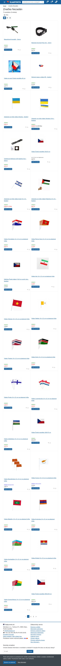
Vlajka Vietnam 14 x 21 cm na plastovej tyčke (17, 319)
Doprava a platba (35, 627)
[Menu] (4, 2)
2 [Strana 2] (30, 616)
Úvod (4, 6)
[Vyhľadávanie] (31, 2)
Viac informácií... (35, 642)
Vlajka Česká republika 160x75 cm (41, 432)
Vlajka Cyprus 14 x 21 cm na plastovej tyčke (43, 478)
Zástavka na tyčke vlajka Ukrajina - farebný (16, 117)
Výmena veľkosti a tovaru (37, 640)
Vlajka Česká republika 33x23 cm (40, 151)
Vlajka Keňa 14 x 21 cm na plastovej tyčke (43, 357)
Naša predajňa (7, 636)
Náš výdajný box (17, 636)
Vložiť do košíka (8, 49)
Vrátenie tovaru (34, 636)
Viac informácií (22, 662)
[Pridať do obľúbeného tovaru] (18, 50)
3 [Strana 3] (33, 616)
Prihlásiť (30, 651)
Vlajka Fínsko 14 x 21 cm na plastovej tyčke (16, 397)
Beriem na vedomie (9, 662)
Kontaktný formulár (8, 634)
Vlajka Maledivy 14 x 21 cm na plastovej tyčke (17, 519)
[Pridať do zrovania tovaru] (20, 50)
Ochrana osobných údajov (37, 630)
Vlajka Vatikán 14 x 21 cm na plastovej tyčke (43, 318)
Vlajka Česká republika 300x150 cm (41, 594)
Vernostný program (35, 634)
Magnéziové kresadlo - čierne (12, 39)
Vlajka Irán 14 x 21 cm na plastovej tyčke (42, 276)
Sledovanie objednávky (37, 632)
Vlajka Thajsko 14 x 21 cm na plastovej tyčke (16, 358)
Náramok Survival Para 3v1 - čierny (41, 42)
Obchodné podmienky (36, 629)
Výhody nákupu (34, 638)
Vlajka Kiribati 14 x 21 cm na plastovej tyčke (43, 558)
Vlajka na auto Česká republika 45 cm (14, 78)
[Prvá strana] (25, 616)
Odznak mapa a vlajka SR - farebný (41, 77)
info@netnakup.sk (9, 630)
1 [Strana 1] (28, 616)
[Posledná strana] (35, 616)
